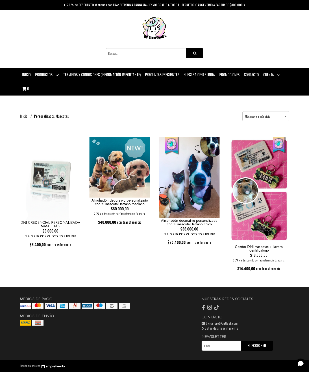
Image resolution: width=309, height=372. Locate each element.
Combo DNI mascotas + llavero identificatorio (259, 248)
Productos (47, 75)
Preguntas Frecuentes (162, 74)
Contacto (251, 74)
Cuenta (271, 75)
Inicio (26, 74)
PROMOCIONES (229, 74)
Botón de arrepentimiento (220, 328)
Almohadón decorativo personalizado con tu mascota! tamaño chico (189, 222)
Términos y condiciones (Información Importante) (102, 74)
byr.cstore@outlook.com (219, 323)
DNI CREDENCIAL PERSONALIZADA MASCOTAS (50, 224)
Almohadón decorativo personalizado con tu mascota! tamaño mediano (119, 202)
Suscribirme (257, 345)
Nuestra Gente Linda (199, 74)
